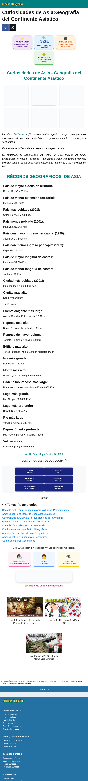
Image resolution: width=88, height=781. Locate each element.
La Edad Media (9, 712)
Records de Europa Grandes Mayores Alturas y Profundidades (35, 502)
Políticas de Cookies (11, 776)
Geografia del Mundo (11, 750)
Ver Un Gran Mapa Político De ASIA (44, 454)
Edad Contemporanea (12, 718)
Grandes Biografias (11, 721)
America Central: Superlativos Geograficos (25, 525)
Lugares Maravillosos (11, 753)
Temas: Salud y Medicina (13, 733)
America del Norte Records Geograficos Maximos (28, 506)
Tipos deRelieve (44, 472)
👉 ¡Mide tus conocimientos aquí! (44, 578)
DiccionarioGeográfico (71, 480)
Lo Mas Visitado (9, 771)
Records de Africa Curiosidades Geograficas (25, 514)
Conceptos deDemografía (44, 480)
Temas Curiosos (9, 756)
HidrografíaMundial (17, 480)
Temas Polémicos (10, 739)
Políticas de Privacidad (12, 773)
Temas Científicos (10, 736)
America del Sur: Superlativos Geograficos (24, 529)
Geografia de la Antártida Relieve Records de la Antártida (32, 510)
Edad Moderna (9, 715)
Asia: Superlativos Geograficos (18, 533)
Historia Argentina (10, 707)
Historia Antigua (9, 709)
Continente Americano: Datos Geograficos (24, 521)
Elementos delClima (71, 472)
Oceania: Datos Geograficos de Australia (24, 517)
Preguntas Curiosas (11, 759)
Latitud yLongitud (17, 472)
